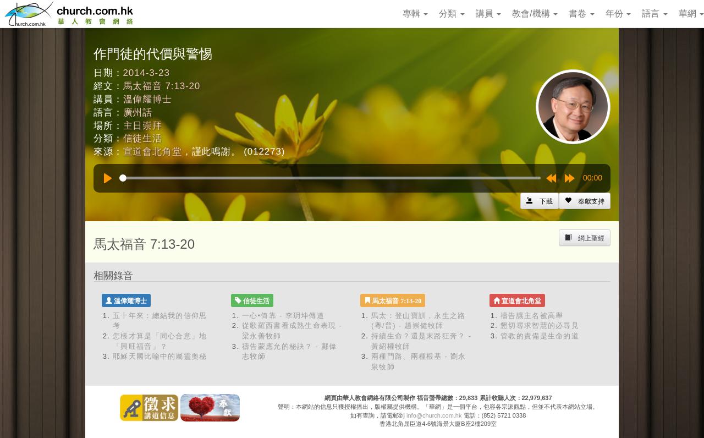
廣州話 (138, 112)
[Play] (108, 178)
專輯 (415, 13)
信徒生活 (142, 138)
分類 (451, 13)
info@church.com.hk (433, 415)
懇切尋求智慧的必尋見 (540, 325)
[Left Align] (584, 201)
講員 (488, 13)
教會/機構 (535, 13)
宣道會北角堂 (152, 151)
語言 (654, 13)
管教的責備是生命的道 (540, 336)
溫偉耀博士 (147, 99)
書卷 (581, 13)
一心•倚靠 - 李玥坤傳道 (283, 315)
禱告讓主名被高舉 (532, 315)
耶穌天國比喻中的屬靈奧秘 (160, 356)
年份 (618, 13)
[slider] (330, 178)
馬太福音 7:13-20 (162, 86)
